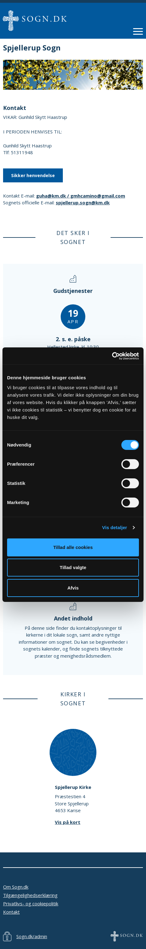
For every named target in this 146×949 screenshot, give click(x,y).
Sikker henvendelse (33, 175)
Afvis (73, 587)
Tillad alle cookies (73, 547)
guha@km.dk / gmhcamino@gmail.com (80, 196)
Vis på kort (67, 822)
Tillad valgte (73, 567)
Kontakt (11, 912)
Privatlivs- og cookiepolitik (30, 903)
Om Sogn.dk (15, 887)
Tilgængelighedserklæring (30, 895)
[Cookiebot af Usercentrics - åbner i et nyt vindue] (112, 356)
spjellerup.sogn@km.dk (83, 202)
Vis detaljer (114, 527)
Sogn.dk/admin (31, 936)
